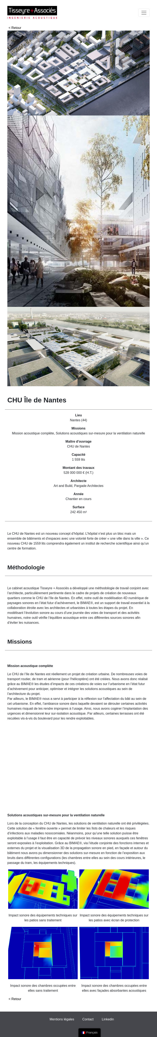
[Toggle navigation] (144, 13)
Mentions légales (62, 1019)
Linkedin (108, 1019)
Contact (88, 1019)
